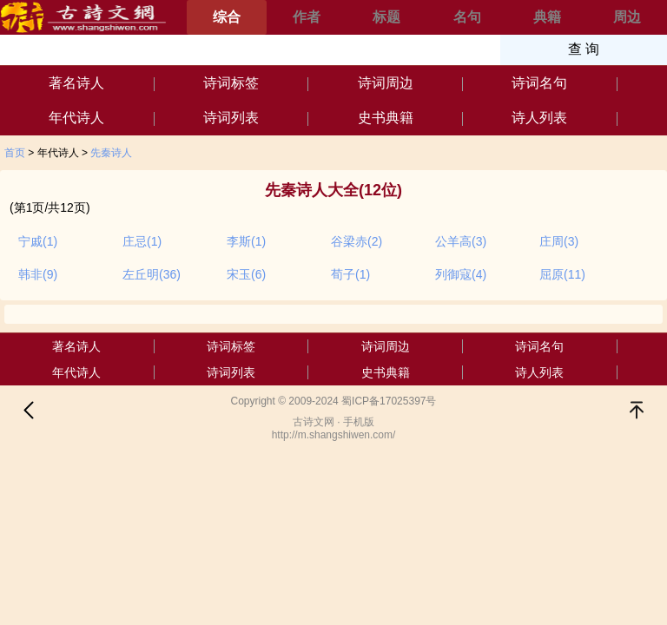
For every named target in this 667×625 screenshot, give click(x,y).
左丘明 (151, 274)
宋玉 (246, 274)
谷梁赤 (356, 241)
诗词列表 (231, 117)
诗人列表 (539, 117)
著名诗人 (76, 83)
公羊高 (460, 241)
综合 (227, 17)
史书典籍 (385, 117)
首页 (14, 153)
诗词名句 (539, 83)
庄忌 (142, 241)
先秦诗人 (111, 153)
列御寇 (460, 274)
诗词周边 (385, 83)
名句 (467, 17)
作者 (306, 17)
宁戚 (37, 241)
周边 (627, 17)
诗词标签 (231, 83)
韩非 (37, 274)
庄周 (558, 241)
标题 (386, 17)
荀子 (350, 274)
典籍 (547, 17)
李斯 (246, 241)
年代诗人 (76, 117)
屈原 (562, 274)
